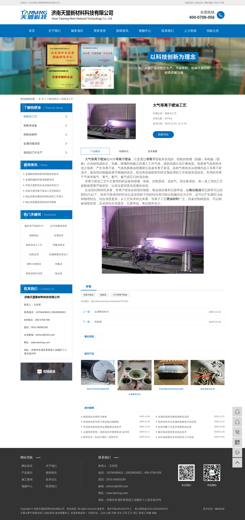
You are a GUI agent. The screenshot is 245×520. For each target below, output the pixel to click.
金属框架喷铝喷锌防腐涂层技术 (42, 174)
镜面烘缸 (34, 235)
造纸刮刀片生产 (33, 152)
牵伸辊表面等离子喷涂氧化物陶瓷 (101, 421)
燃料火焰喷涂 (34, 264)
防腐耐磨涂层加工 (58, 254)
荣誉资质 (100, 30)
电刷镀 (98, 321)
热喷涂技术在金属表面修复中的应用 (177, 421)
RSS (217, 3)
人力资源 (190, 30)
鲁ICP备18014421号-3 (119, 508)
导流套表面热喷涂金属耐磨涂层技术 (102, 427)
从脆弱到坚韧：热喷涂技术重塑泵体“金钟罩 (106, 432)
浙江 (135, 513)
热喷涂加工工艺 (34, 245)
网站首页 (27, 465)
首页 (32, 30)
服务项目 (77, 30)
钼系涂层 (34, 254)
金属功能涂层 (31, 143)
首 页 (41, 99)
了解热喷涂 (53, 99)
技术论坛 (51, 479)
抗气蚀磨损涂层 (58, 225)
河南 (113, 513)
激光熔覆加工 (62, 513)
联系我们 (167, 30)
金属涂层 (58, 235)
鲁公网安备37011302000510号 (151, 508)
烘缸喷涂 (49, 513)
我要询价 (163, 134)
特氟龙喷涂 (59, 245)
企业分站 (199, 3)
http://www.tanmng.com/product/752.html (109, 301)
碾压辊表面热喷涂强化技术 (172, 432)
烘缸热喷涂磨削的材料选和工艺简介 (44, 196)
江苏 (124, 513)
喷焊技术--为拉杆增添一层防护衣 (100, 437)
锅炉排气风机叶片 (34, 225)
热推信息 (189, 3)
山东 (103, 513)
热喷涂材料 (30, 134)
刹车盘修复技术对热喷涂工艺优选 (176, 437)
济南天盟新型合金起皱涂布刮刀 (42, 185)
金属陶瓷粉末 (102, 311)
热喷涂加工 (38, 513)
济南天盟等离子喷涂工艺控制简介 (43, 190)
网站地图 (209, 3)
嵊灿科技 (220, 508)
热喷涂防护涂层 (34, 273)
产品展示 (27, 472)
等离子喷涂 (88, 295)
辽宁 (130, 513)
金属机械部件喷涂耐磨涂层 (39, 179)
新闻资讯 (122, 30)
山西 (108, 513)
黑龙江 (142, 513)
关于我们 (54, 30)
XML (222, 3)
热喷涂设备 (30, 125)
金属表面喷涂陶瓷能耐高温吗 (173, 416)
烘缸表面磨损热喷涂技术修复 (40, 202)
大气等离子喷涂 (120, 295)
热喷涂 (103, 295)
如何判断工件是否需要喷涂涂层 (174, 427)
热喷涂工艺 (67, 99)
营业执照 (71, 508)
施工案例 (27, 479)
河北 (119, 513)
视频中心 (145, 30)
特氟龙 (58, 264)
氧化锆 (58, 273)
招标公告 (213, 30)
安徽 (148, 513)
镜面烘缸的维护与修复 (95, 416)
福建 (154, 513)
